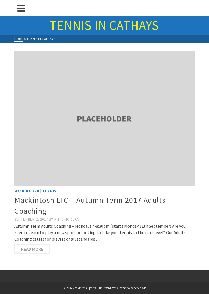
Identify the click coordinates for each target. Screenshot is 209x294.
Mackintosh (26, 191)
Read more (32, 249)
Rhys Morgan (66, 219)
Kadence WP (138, 288)
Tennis (49, 191)
